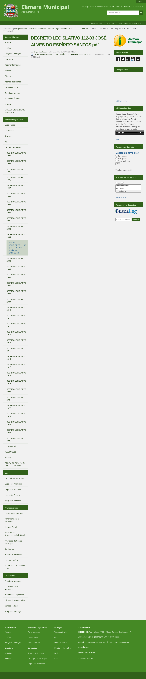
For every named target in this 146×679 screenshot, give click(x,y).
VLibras (140, 6)
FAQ (56, 653)
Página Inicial (96, 23)
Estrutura (9, 648)
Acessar (141, 1)
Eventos (8, 658)
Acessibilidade (105, 6)
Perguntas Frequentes (127, 23)
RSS (141, 23)
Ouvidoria (110, 23)
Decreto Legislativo (55, 28)
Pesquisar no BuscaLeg (125, 205)
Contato (118, 6)
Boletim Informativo (62, 648)
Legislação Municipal (36, 663)
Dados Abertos (60, 642)
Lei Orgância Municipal (37, 658)
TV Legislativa (121, 69)
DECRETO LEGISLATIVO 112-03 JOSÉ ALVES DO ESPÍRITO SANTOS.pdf (61, 54)
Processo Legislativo (37, 28)
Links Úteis (10, 575)
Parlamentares (34, 632)
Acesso (8, 632)
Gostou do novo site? (127, 153)
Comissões (32, 648)
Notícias (8, 653)
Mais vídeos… (121, 101)
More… (118, 139)
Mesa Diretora (34, 642)
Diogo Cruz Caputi (40, 52)
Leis (6, 473)
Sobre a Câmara (12, 37)
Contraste (129, 6)
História (8, 637)
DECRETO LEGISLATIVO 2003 (77, 28)
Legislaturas (33, 637)
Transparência (11, 508)
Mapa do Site (90, 6)
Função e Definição (13, 642)
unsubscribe (120, 197)
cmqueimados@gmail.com (95, 642)
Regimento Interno (36, 653)
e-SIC (56, 637)
